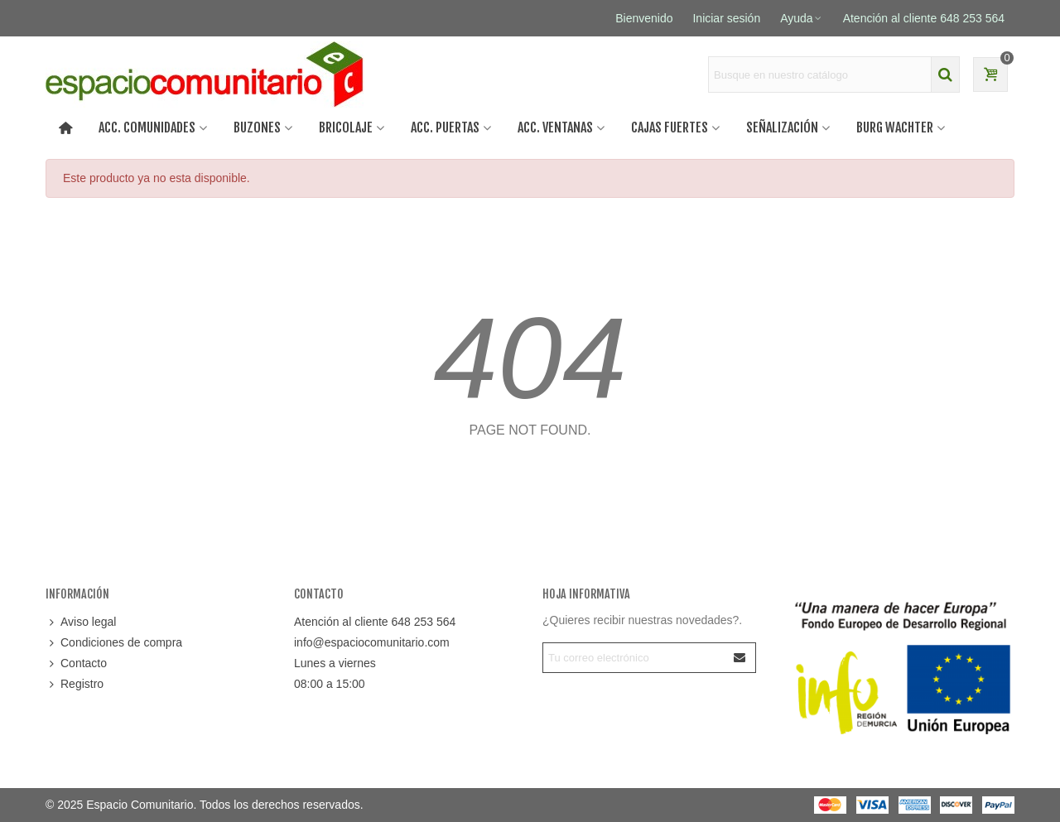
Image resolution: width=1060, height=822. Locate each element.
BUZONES (257, 127)
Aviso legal (81, 622)
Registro (75, 684)
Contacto (76, 663)
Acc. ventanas (555, 127)
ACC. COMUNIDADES (147, 127)
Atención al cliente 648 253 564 (374, 621)
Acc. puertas (445, 127)
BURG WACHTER (894, 127)
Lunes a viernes (335, 663)
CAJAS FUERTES (669, 127)
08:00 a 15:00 (329, 683)
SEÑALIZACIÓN (782, 127)
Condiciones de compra (114, 642)
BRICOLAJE (346, 127)
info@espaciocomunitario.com (372, 642)
